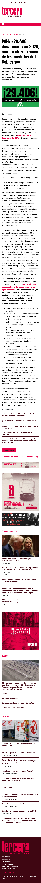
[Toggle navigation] (3, 24)
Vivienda (13, 34)
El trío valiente (7, 787)
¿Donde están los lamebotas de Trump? (17, 771)
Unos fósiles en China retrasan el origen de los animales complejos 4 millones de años (20, 569)
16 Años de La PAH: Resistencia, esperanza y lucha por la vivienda (20, 427)
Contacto (6, 857)
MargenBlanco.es (12, 876)
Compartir (8, 450)
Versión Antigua (9, 869)
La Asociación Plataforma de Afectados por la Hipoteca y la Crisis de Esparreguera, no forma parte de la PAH (19, 440)
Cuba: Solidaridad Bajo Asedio (13, 804)
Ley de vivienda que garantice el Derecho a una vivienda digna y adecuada (19, 287)
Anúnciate (6, 861)
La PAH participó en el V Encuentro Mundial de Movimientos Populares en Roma (18, 414)
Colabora (6, 859)
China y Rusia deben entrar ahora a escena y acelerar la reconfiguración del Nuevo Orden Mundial (19, 762)
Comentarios (7, 864)
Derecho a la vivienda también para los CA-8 (19, 811)
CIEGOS (4, 694)
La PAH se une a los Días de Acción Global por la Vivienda (19, 421)
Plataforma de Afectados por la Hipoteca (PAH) (20, 457)
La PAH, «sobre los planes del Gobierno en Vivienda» (17, 433)
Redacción (5, 34)
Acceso (4, 879)
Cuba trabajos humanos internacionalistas (18, 753)
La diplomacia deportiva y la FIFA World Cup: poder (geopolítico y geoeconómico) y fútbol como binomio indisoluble (19, 820)
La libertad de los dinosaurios (13, 708)
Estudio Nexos (31, 876)
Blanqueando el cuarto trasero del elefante (19, 703)
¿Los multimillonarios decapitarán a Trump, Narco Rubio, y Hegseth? (19, 779)
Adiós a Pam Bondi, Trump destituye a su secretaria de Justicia (17, 559)
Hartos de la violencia (10, 698)
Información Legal (10, 866)
